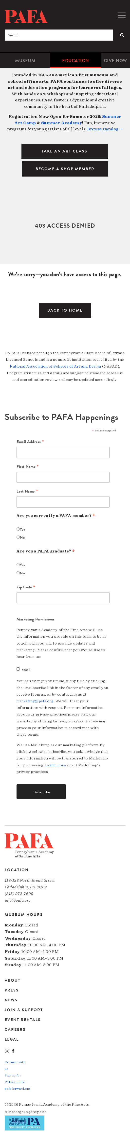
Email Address (30, 442)
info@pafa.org (18, 900)
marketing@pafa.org (35, 701)
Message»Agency (23, 1112)
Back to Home (65, 310)
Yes (22, 529)
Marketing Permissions (36, 619)
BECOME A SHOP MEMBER (65, 169)
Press (12, 990)
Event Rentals (23, 1020)
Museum (25, 60)
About (12, 980)
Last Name (27, 491)
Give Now (115, 60)
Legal (12, 1039)
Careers (15, 1030)
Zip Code (26, 587)
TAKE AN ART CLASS (64, 151)
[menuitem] (25, 60)
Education (75, 60)
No (22, 537)
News (11, 1000)
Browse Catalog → (105, 129)
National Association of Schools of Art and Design (55, 366)
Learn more (55, 765)
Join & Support (24, 1010)
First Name (28, 467)
